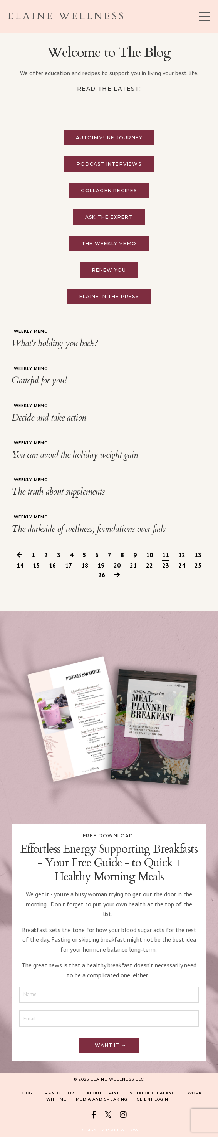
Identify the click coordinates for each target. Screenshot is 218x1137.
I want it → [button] (109, 1045)
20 (117, 565)
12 (181, 555)
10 (149, 555)
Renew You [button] (109, 270)
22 (149, 565)
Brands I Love (59, 1093)
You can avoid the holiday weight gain (75, 455)
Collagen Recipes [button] (109, 190)
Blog (26, 1093)
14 (20, 565)
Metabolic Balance (153, 1093)
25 (198, 565)
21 (133, 565)
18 (84, 565)
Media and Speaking (101, 1099)
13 (198, 555)
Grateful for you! (39, 380)
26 (101, 575)
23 (165, 565)
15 (36, 565)
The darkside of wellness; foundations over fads (88, 529)
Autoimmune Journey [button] (109, 137)
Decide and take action (49, 418)
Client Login (152, 1099)
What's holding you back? (54, 343)
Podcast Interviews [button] (109, 164)
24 (181, 565)
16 (52, 565)
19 (100, 565)
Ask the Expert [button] (109, 217)
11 (165, 555)
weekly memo (31, 331)
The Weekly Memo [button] (109, 243)
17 (68, 565)
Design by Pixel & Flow (109, 1129)
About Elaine (103, 1093)
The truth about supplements (58, 492)
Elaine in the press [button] (109, 296)
